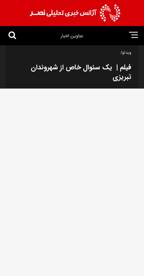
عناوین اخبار (72, 35)
